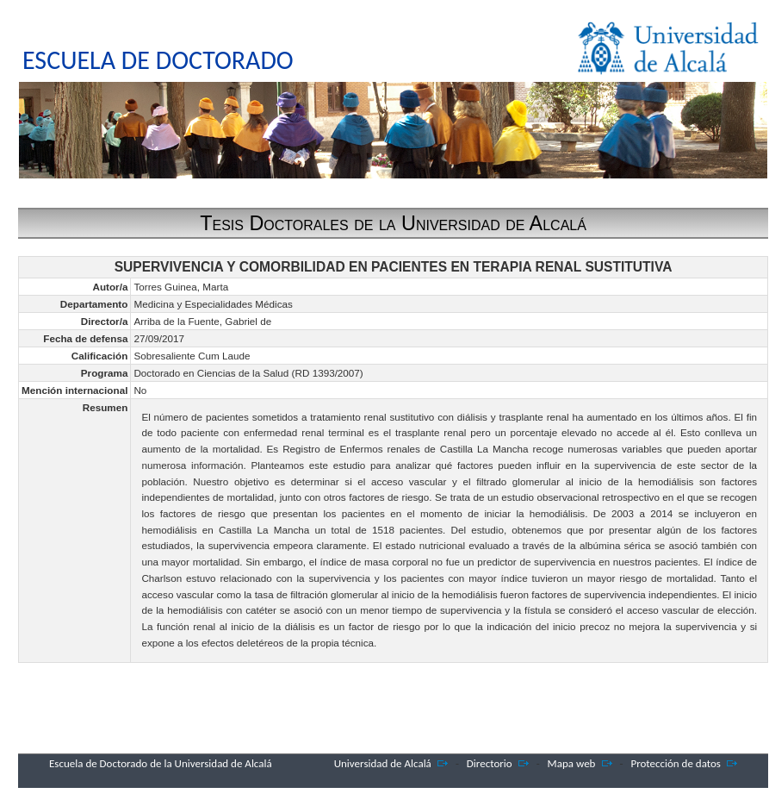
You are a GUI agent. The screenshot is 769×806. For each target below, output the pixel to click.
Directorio (489, 763)
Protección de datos (675, 763)
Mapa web (572, 763)
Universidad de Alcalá (382, 763)
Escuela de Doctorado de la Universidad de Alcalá (160, 763)
